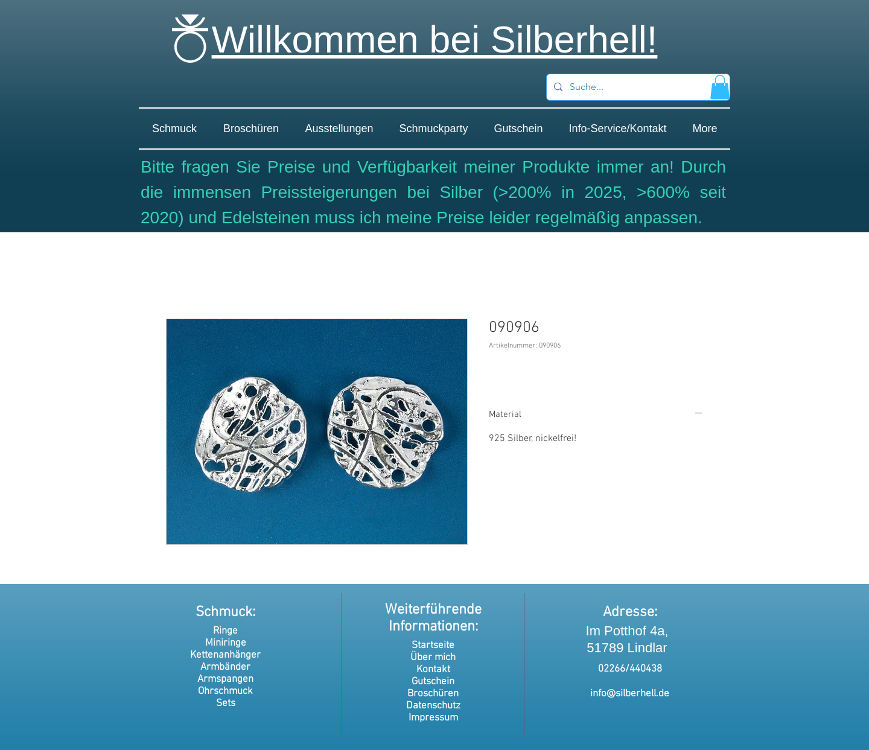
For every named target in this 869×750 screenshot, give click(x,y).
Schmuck (224, 612)
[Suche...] (637, 87)
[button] (720, 87)
